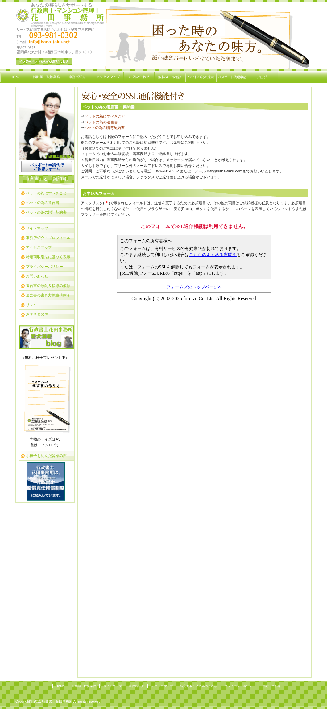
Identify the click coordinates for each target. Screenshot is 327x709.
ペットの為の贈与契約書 (46, 212)
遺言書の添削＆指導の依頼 (48, 286)
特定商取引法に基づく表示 (48, 257)
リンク (31, 305)
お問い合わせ (271, 686)
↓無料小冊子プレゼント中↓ (45, 357)
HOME (60, 686)
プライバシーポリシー (44, 266)
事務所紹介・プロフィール (48, 238)
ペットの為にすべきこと (46, 193)
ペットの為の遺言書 (42, 203)
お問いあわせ (37, 276)
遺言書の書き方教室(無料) (47, 295)
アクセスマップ (39, 247)
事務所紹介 (136, 686)
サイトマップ (37, 228)
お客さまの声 (37, 314)
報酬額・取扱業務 (84, 686)
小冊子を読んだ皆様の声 (46, 456)
